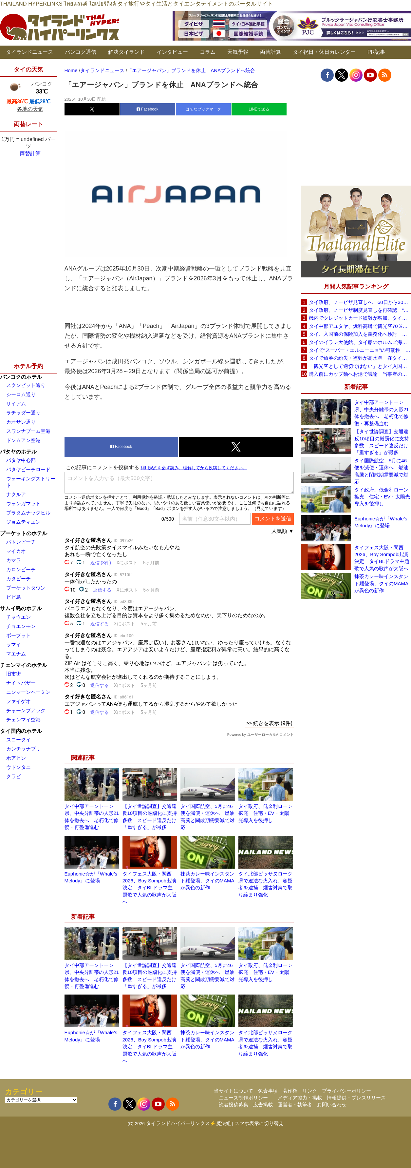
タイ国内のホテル (21, 731)
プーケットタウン (26, 588)
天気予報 (237, 52)
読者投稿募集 (233, 1104)
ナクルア (16, 494)
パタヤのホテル (18, 451)
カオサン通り (21, 422)
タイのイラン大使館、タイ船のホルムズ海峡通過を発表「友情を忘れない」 (360, 342)
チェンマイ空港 (23, 719)
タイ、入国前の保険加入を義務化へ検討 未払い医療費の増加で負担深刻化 (360, 334)
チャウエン (18, 617)
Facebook (147, 109)
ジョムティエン (23, 522)
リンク (309, 1091)
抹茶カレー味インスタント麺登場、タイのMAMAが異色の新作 (207, 881)
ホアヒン (16, 758)
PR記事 (376, 52)
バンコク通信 (80, 52)
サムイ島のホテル (21, 608)
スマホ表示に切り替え (259, 1123)
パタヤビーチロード (28, 469)
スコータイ (18, 739)
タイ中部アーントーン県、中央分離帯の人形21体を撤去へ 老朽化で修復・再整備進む (381, 412)
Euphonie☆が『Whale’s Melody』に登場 (380, 522)
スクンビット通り (26, 385)
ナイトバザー (21, 683)
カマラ (13, 560)
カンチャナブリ (23, 749)
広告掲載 (263, 1104)
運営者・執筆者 (295, 1104)
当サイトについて (233, 1091)
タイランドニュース (29, 52)
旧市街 (13, 673)
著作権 (290, 1091)
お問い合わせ (331, 1104)
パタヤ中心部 (21, 460)
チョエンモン (21, 626)
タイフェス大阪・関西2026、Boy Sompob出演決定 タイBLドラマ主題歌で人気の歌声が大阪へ (149, 888)
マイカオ (16, 551)
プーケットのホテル (23, 533)
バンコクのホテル (21, 377)
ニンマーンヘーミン (28, 692)
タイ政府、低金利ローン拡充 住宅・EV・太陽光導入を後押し (265, 813)
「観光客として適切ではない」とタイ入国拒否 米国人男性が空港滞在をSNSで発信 (360, 366)
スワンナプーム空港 (28, 431)
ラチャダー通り (23, 412)
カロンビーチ (21, 569)
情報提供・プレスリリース (356, 1097)
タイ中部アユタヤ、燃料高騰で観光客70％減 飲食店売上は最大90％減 (360, 326)
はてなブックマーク (203, 109)
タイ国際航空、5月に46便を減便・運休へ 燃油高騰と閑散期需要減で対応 (381, 471)
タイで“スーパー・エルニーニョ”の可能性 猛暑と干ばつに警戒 (360, 350)
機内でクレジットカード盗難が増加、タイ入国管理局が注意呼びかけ (360, 318)
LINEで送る (259, 109)
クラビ (13, 776)
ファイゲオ (18, 701)
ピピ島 (13, 597)
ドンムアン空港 (23, 440)
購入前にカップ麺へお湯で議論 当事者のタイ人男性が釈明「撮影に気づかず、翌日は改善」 (360, 374)
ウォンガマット (23, 503)
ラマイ (13, 644)
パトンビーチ (21, 542)
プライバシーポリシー (346, 1091)
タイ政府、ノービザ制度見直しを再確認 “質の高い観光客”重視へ (360, 310)
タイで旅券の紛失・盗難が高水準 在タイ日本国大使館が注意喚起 (360, 358)
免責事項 (268, 1091)
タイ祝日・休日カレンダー (324, 52)
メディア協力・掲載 (300, 1097)
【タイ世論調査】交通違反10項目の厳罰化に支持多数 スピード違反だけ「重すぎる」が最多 (381, 442)
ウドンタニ (18, 767)
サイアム (16, 403)
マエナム (16, 653)
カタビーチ (18, 578)
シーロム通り (21, 394)
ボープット (18, 635)
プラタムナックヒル (28, 512)
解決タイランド (126, 52)
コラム (207, 52)
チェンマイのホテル (23, 665)
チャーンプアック (26, 710)
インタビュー (172, 52)
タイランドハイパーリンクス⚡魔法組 (188, 1123)
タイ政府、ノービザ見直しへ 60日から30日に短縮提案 (360, 302)
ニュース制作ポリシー (243, 1097)
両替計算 (270, 52)
